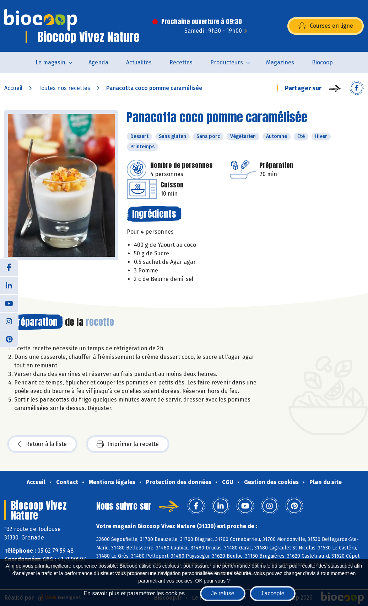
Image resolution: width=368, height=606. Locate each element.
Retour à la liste (42, 444)
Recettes (181, 62)
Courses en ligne (325, 26)
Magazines (280, 62)
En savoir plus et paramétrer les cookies (134, 593)
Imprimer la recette (128, 444)
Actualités (139, 62)
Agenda (98, 62)
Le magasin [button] (50, 62)
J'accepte (273, 593)
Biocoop (322, 62)
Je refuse (222, 593)
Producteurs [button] (226, 62)
